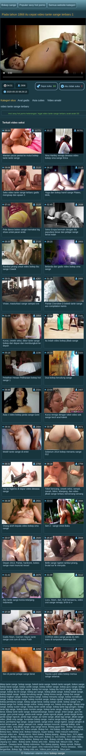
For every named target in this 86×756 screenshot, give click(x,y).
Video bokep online (22, 739)
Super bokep (47, 732)
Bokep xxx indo (40, 739)
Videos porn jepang (49, 749)
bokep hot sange (40, 689)
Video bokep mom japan (25, 747)
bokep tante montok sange (30, 709)
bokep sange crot (71, 702)
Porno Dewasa (68, 747)
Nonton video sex (9, 734)
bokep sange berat (33, 702)
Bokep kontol (6, 729)
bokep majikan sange (10, 697)
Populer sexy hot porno (32, 5)
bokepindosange (39, 712)
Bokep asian (6, 739)
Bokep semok (66, 744)
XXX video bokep (75, 737)
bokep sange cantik (52, 702)
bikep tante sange (8, 684)
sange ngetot (60, 722)
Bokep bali (54, 742)
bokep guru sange (68, 687)
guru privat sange (15, 714)
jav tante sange (46, 717)
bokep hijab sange (22, 689)
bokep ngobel (56, 699)
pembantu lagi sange (16, 722)
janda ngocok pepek (53, 714)
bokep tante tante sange (18, 712)
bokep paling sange (73, 699)
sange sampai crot (27, 724)
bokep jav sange (35, 692)
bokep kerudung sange (31, 694)
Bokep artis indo (40, 742)
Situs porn (65, 749)
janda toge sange (29, 717)
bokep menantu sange (53, 697)
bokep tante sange (53, 709)
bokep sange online (26, 704)
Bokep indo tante (73, 739)
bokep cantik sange (28, 687)
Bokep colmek (56, 739)
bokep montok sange (38, 699)
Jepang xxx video (9, 742)
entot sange (67, 712)
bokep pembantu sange (11, 702)
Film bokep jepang (50, 744)
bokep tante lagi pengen (64, 707)
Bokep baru (5, 732)
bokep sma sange (64, 704)
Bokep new (15, 737)
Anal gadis (23, 100)
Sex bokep (60, 737)
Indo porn (66, 729)
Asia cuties (38, 100)
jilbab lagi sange (63, 717)
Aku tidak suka (70, 86)
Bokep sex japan (75, 727)
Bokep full (18, 729)
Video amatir (54, 100)
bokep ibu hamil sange (60, 689)
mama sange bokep (57, 719)
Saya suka (44, 86)
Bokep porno (25, 734)
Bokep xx (49, 737)
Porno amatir (31, 729)
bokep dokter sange (49, 687)
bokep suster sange (16, 707)
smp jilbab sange (21, 727)
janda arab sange (33, 714)
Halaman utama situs (36, 753)
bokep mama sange (31, 697)
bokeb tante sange (41, 684)
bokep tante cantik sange (40, 707)
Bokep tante (24, 742)
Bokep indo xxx (30, 749)
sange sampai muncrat (48, 724)
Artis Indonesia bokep (49, 747)
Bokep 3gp (17, 749)
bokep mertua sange (17, 699)
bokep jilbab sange (54, 692)
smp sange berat (39, 727)
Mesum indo (67, 742)
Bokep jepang (52, 734)
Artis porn (39, 737)
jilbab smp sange (14, 719)
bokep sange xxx (46, 704)
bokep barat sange (9, 687)
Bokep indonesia (31, 744)
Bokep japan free (56, 727)
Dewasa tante (15, 744)
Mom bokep (38, 734)
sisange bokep (68, 724)
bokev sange (54, 712)
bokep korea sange (53, 694)
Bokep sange (8, 5)
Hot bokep (55, 729)
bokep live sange (71, 694)
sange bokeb (34, 722)
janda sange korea (73, 714)
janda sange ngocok (10, 717)
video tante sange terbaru (15, 106)
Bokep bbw (27, 737)
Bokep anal (17, 732)
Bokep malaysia (32, 732)
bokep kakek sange (9, 694)
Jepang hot (78, 729)
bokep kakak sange (73, 692)
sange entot (47, 722)
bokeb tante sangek (61, 684)
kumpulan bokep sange (35, 719)
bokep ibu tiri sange (16, 692)
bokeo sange (78, 684)
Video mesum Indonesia (67, 732)
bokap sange (24, 684)
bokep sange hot (8, 704)
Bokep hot (43, 729)
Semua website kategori (62, 5)
